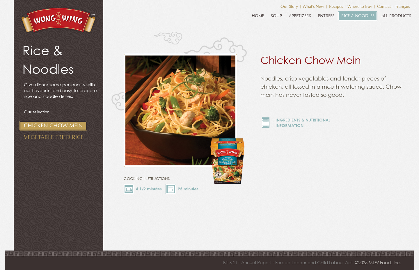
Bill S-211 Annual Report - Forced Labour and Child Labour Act (288, 262)
